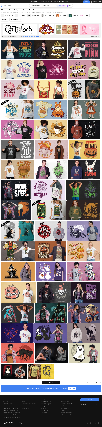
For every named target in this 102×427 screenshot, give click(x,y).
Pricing (24, 401)
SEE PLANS (72, 388)
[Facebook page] (91, 423)
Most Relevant (16, 20)
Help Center (25, 408)
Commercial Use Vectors (10, 410)
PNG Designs (6, 406)
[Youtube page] (96, 423)
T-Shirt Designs (7, 404)
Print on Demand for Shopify (11, 417)
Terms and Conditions (29, 404)
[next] (51, 382)
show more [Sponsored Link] (95, 36)
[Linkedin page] (98, 423)
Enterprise (44, 406)
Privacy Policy (26, 406)
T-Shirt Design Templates (10, 408)
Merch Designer (65, 401)
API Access (44, 408)
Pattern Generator (66, 415)
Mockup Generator (66, 406)
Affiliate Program (46, 404)
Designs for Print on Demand (11, 413)
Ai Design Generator (67, 404)
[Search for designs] (49, 6)
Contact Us (44, 410)
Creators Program (46, 401)
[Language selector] (89, 404)
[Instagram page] (88, 423)
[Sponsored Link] (20, 29)
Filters (5, 20)
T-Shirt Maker (65, 410)
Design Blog (6, 401)
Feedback (44, 413)
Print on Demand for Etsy (10, 415)
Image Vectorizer (66, 408)
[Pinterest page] (93, 423)
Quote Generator (66, 413)
